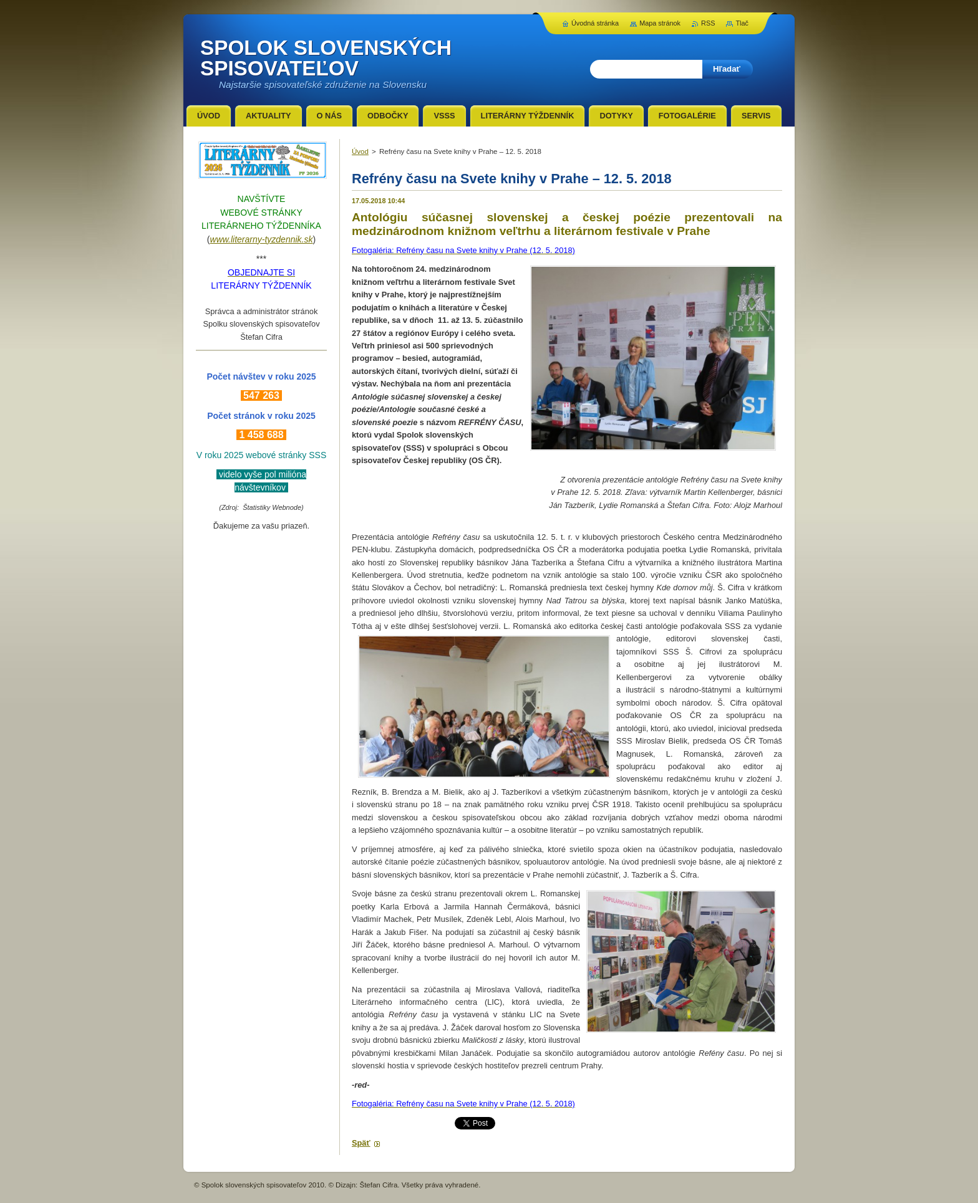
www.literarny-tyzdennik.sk (261, 239)
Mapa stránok (659, 23)
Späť (361, 1143)
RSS (708, 23)
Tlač (741, 23)
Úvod (360, 151)
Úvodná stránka (595, 23)
